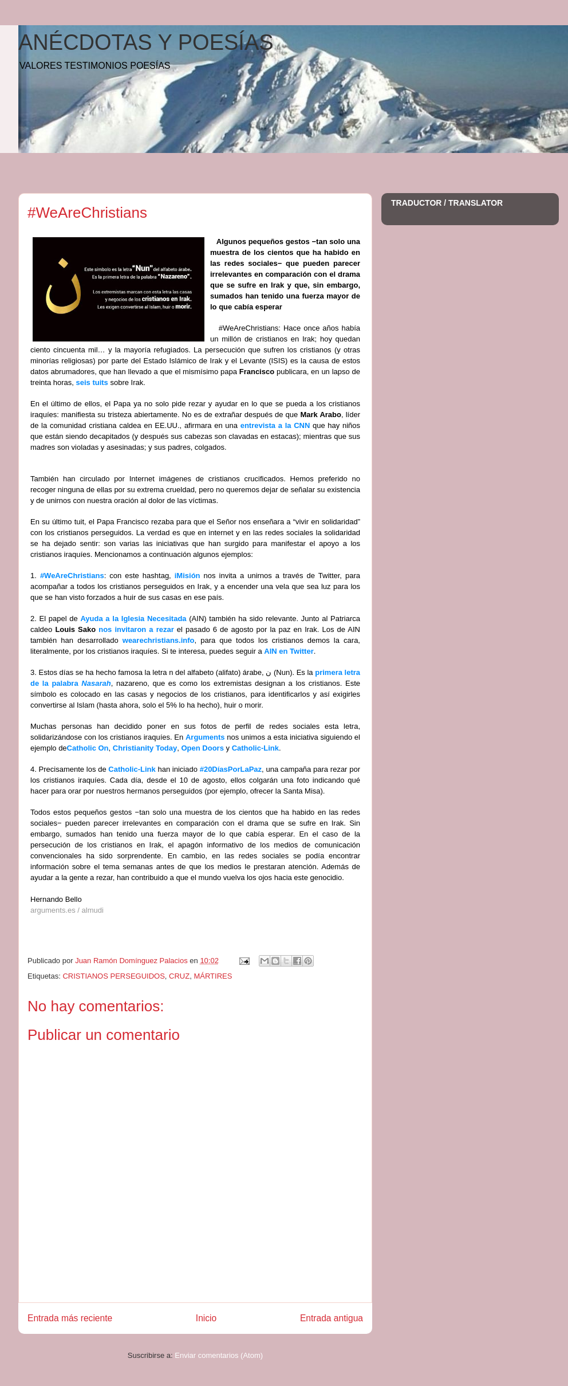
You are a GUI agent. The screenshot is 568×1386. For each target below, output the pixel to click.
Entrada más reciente (69, 1318)
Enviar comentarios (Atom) (219, 1355)
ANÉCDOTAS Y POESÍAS (146, 42)
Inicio (206, 1318)
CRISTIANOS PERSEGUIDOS (113, 976)
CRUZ (179, 976)
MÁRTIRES (213, 976)
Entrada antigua (331, 1318)
